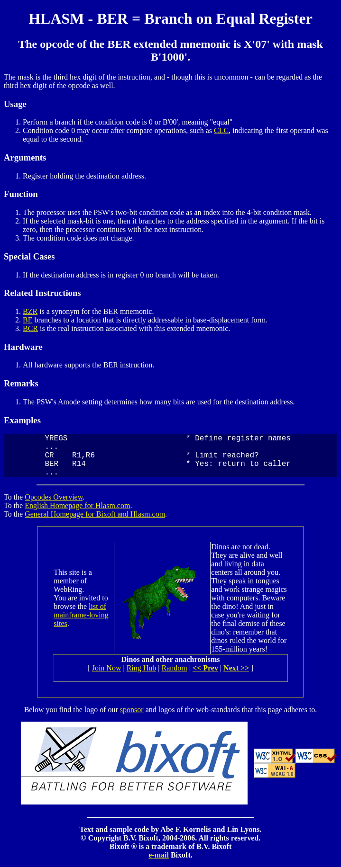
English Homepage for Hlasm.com (77, 505)
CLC (221, 130)
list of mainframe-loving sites (81, 614)
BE (27, 320)
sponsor (132, 710)
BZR (30, 311)
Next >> (236, 668)
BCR (30, 328)
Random (174, 668)
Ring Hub (142, 668)
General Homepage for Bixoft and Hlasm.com (95, 514)
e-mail (158, 855)
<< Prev (205, 668)
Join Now (106, 668)
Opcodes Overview (54, 497)
